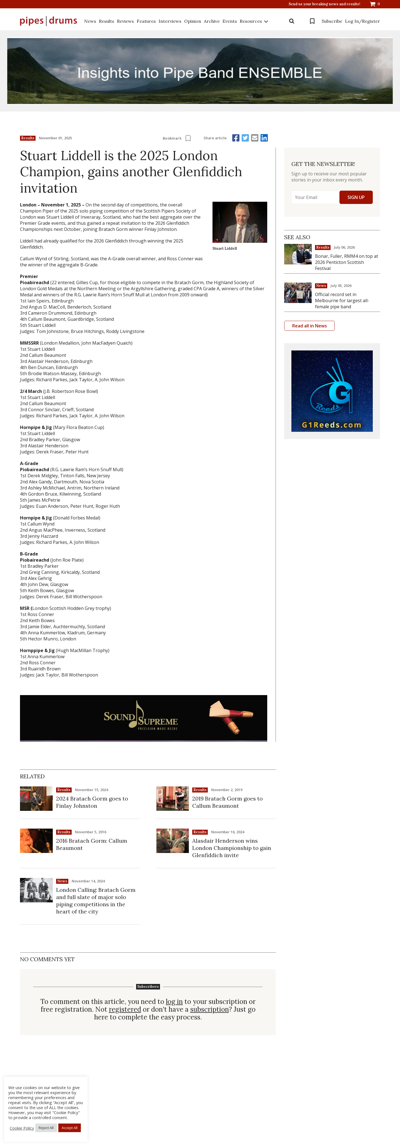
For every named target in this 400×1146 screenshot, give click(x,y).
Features (146, 21)
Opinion (192, 21)
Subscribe (332, 21)
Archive (212, 21)
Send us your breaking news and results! (324, 4)
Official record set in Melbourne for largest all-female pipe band (342, 300)
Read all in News (309, 326)
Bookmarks (312, 21)
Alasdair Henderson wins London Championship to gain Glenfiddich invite (231, 848)
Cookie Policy (22, 1127)
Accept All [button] (70, 1127)
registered (125, 1009)
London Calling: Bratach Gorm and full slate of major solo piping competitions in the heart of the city (96, 900)
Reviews (125, 21)
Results (106, 21)
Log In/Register (362, 21)
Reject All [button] (46, 1127)
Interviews (170, 21)
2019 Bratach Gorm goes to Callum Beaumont (227, 802)
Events (229, 21)
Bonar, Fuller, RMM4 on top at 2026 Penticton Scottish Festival (346, 262)
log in (174, 1002)
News (90, 21)
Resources (251, 21)
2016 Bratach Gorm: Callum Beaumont (91, 844)
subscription (209, 1009)
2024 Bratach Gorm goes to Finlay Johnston (92, 802)
